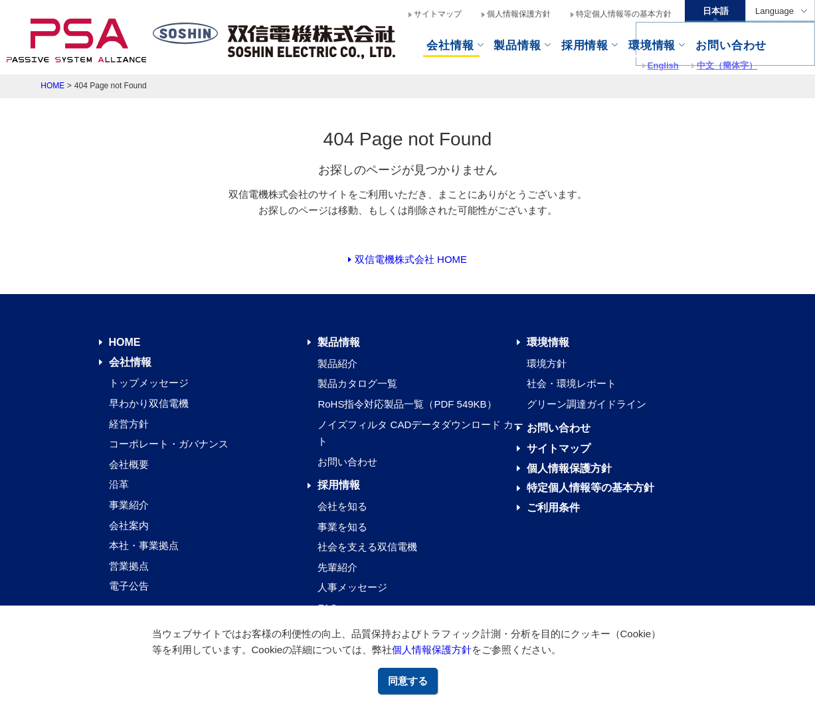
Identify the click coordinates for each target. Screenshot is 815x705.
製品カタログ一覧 (357, 383)
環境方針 (547, 363)
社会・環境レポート (571, 383)
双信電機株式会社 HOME (411, 259)
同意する (408, 680)
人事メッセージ (352, 587)
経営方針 (129, 424)
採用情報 (338, 485)
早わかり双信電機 (149, 403)
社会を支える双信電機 (367, 546)
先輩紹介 (337, 567)
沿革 (119, 484)
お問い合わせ (347, 461)
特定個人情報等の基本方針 (624, 14)
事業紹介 (129, 504)
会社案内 (129, 525)
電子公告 (129, 585)
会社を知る (342, 506)
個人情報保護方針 (432, 649)
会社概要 (129, 464)
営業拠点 (129, 566)
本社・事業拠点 (144, 545)
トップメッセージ (149, 382)
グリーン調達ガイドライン (586, 404)
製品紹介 (337, 363)
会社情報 (450, 45)
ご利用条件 (553, 507)
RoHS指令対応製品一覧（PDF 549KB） (406, 404)
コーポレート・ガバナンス (168, 443)
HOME (52, 85)
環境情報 (652, 45)
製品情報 (517, 45)
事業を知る (342, 526)
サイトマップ (438, 14)
